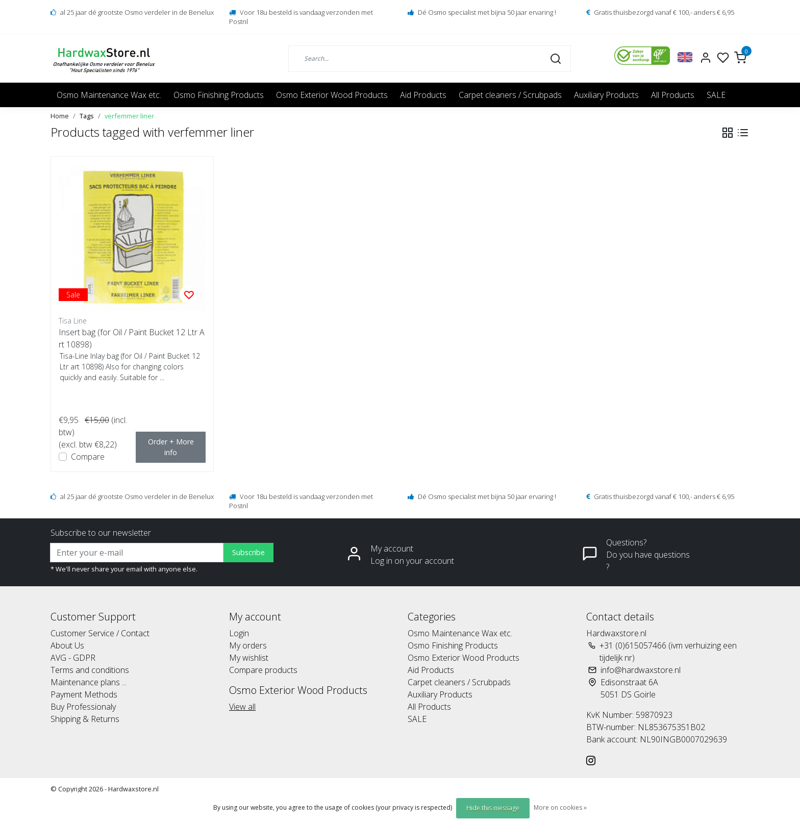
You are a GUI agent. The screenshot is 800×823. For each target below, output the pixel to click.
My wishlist (248, 657)
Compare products (263, 670)
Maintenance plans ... (89, 682)
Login (239, 633)
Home (60, 115)
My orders (248, 645)
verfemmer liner (129, 115)
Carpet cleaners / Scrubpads (510, 95)
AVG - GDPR (73, 657)
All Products (672, 95)
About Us (67, 645)
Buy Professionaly (83, 706)
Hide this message (492, 808)
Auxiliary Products (606, 95)
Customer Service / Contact (100, 633)
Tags (87, 115)
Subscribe (248, 552)
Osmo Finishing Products (218, 95)
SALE (716, 95)
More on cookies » (560, 807)
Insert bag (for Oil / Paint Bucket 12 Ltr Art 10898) (132, 338)
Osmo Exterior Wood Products (332, 95)
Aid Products (423, 95)
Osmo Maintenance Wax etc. (109, 95)
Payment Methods (84, 694)
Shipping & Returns (85, 719)
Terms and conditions (90, 670)
